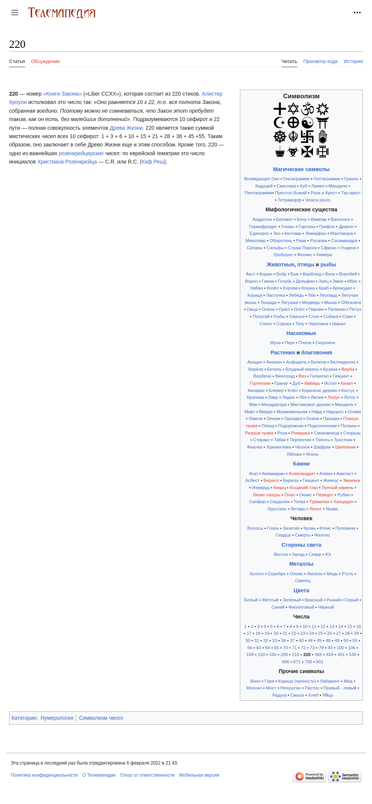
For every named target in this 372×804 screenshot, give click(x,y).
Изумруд (261, 487)
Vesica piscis (318, 199)
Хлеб (313, 694)
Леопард (328, 295)
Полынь (349, 425)
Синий (277, 606)
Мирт (249, 411)
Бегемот (284, 219)
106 (351, 647)
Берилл (271, 480)
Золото (256, 573)
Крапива (255, 397)
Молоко (254, 687)
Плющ (268, 425)
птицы (305, 264)
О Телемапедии (99, 775)
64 (267, 647)
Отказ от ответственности (147, 775)
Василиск (340, 219)
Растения (283, 352)
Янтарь (297, 508)
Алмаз (325, 473)
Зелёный (291, 599)
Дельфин (305, 280)
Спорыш (351, 432)
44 (310, 640)
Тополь (322, 439)
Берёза (255, 369)
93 (330, 647)
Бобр (281, 273)
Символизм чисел (101, 718)
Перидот (324, 494)
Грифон (327, 226)
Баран (266, 273)
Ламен (318, 185)
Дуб (296, 383)
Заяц (323, 280)
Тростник (343, 439)
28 (347, 633)
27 (338, 633)
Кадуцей (264, 185)
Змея (338, 280)
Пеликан (336, 309)
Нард (317, 411)
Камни (301, 464)
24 (311, 633)
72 (303, 647)
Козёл (273, 287)
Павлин (316, 309)
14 (340, 626)
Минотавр (256, 240)
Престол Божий (291, 192)
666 (285, 661)
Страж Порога (302, 247)
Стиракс (261, 439)
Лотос (350, 397)
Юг (328, 554)
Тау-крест (351, 192)
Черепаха (318, 323)
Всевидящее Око (261, 178)
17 (249, 633)
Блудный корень (302, 369)
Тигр (299, 323)
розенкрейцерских (81, 153)
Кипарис (256, 390)
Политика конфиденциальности (44, 775)
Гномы (288, 226)
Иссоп (330, 383)
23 (302, 633)
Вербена (262, 375)
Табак (280, 439)
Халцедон (343, 501)
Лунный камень (337, 487)
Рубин (343, 494)
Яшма (332, 508)
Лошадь (269, 302)
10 (305, 626)
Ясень (312, 454)
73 (312, 647)
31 (256, 640)
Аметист (344, 473)
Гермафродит (263, 226)
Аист (250, 273)
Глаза (273, 528)
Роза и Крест (324, 192)
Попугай (261, 316)
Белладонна (342, 361)
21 (284, 633)
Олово (296, 573)
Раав (301, 240)
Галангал (319, 375)
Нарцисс (335, 411)
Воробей (348, 273)
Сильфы (275, 247)
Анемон (274, 361)
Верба (348, 369)
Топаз (300, 501)
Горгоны (306, 226)
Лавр (273, 397)
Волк (330, 273)
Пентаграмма (259, 192)
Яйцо (328, 694)
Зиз (277, 233)
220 (307, 654)
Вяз (302, 375)
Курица (254, 295)
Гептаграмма (327, 178)
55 (355, 640)
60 (258, 647)
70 (285, 647)
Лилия (317, 397)
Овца (252, 309)
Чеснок (302, 446)
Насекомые (302, 333)
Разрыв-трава (259, 432)
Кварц (279, 487)
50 (346, 640)
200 (284, 654)
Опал (289, 494)
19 (267, 633)
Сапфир (257, 501)
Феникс (304, 254)
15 (349, 626)
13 (331, 626)
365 (318, 654)
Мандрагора (273, 404)
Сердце (283, 534)
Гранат (281, 383)
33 (274, 640)
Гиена (268, 280)
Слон (314, 316)
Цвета (301, 590)
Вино (255, 680)
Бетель (274, 369)
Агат (253, 473)
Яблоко (294, 454)
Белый (251, 599)
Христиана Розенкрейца (67, 162)
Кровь (309, 528)
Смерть (303, 534)
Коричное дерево (319, 390)
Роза (282, 432)
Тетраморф (289, 199)
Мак (253, 404)
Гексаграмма (296, 178)
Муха (275, 342)
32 (265, 640)
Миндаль (344, 404)
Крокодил (342, 287)
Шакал (339, 323)
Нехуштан (291, 687)
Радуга (279, 694)
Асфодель (296, 361)
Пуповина (345, 528)
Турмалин (319, 501)
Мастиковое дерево (310, 404)
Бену (302, 219)
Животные (281, 264)
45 (319, 640)
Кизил (347, 383)
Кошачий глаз (304, 487)
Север (315, 554)
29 (356, 633)
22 (293, 633)
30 (247, 640)
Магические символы (301, 169)
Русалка (318, 240)
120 (261, 654)
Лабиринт (330, 680)
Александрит (302, 473)
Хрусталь (277, 508)
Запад (298, 554)
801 (319, 661)
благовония (316, 352)
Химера (324, 254)
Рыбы (279, 316)
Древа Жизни (126, 128)
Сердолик (280, 501)
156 (272, 654)
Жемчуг (331, 480)
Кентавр (292, 233)
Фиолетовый (301, 606)
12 (322, 626)
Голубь (285, 280)
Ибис (352, 280)
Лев (311, 295)
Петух (355, 309)
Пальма (331, 418)
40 (301, 640)
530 (352, 654)
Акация (254, 361)
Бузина (330, 369)
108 (250, 654)
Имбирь (312, 383)
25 (320, 633)
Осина (312, 418)
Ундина (348, 247)
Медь (332, 573)
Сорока (284, 323)
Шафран (322, 446)
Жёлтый (270, 599)
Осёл (299, 309)
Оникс (305, 494)
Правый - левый (339, 687)
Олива (354, 411)
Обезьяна (351, 302)
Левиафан (315, 233)
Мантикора (341, 233)
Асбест (252, 480)
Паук (290, 342)
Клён (293, 390)
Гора (269, 680)
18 (257, 633)
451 (341, 654)
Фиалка (255, 446)
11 (314, 626)
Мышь (330, 302)
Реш (159, 162)
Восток (281, 554)
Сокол (266, 323)
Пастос (312, 687)
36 (283, 640)
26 (329, 633)
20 (275, 633)
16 (358, 626)
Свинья (296, 316)
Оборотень (281, 240)
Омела (255, 418)
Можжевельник (292, 411)
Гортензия (260, 383)
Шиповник (345, 446)
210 (295, 654)
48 (328, 640)
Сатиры (255, 247)
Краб (324, 287)
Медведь (311, 302)
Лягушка (289, 302)
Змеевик (351, 480)
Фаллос (322, 534)
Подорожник (291, 425)
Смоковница (326, 432)
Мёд (348, 680)
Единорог (259, 233)
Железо (315, 573)
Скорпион (325, 342)
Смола (297, 694)
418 (329, 654)
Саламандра (344, 240)
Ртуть (347, 573)
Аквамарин (273, 473)
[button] (15, 12)
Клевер (276, 390)
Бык (295, 273)
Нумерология (57, 718)
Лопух (334, 397)
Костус (348, 390)
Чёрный (326, 606)
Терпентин (300, 439)
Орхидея (293, 418)
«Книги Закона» (62, 94)
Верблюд (312, 273)
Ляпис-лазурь (266, 494)
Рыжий (333, 599)
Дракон (346, 226)
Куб (303, 185)
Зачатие (291, 528)
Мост (271, 687)
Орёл (284, 309)
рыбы (328, 264)
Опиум (273, 418)
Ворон (251, 280)
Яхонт (315, 508)
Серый (351, 599)
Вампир (319, 219)
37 (292, 640)
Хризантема (278, 446)
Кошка (308, 287)
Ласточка (275, 295)
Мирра (266, 411)
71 (294, 647)
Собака (331, 316)
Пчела (304, 342)
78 (321, 647)
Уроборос (283, 254)
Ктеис (325, 528)
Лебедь (296, 295)
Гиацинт (341, 375)
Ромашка (300, 432)
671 (297, 661)
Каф (147, 162)
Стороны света (301, 545)
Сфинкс (329, 247)
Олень (268, 309)
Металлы (301, 564)
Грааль (351, 178)
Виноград (285, 375)
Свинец (303, 580)
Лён (303, 397)
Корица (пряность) (297, 680)
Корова (290, 287)
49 (336, 640)
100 (340, 647)
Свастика (286, 185)
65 (276, 647)
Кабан (257, 287)
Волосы (255, 528)
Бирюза (291, 480)
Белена (318, 361)
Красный (314, 599)
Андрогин (262, 219)
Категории (23, 718)
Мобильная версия (199, 775)
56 (249, 647)
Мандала (338, 185)
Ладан (288, 397)
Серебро (276, 573)
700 (308, 661)
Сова (347, 316)
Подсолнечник (322, 425)
